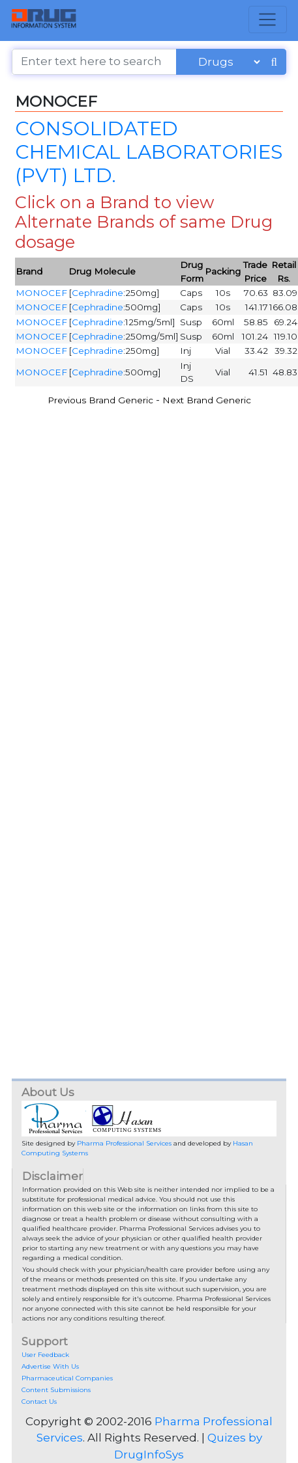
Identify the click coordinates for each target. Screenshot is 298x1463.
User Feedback (45, 1354)
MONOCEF (41, 293)
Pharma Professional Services (124, 1143)
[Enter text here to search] (94, 62)
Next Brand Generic (206, 400)
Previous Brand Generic (100, 400)
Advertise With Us (50, 1366)
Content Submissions (56, 1390)
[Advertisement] (146, 561)
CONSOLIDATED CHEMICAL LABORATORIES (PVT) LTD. (148, 151)
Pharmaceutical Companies (67, 1378)
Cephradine (97, 293)
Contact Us (39, 1401)
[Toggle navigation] (267, 19)
